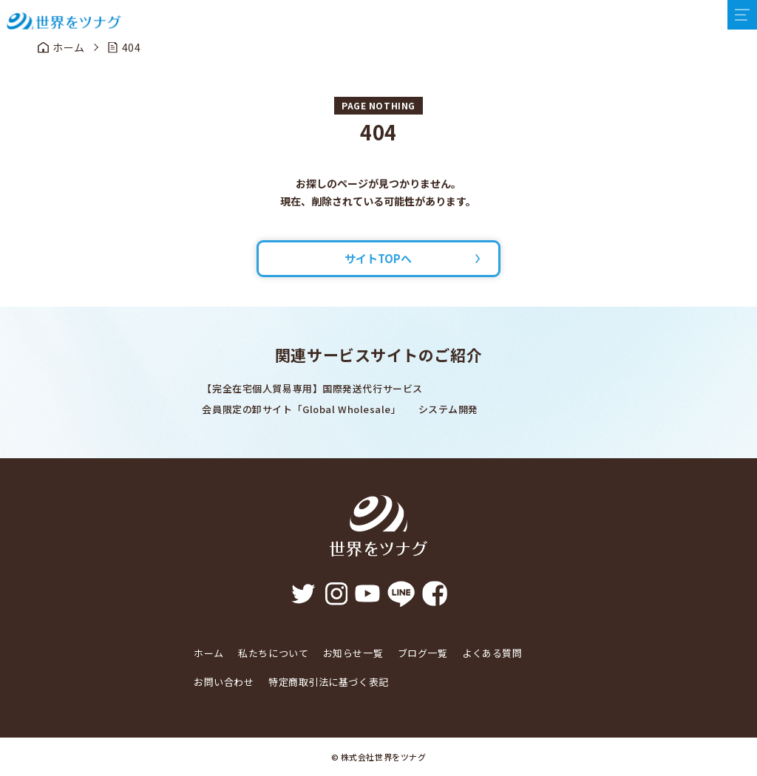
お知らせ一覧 (353, 653)
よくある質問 (492, 653)
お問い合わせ (224, 682)
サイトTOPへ (378, 258)
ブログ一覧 (423, 653)
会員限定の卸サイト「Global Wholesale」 (301, 409)
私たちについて (273, 653)
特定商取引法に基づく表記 (328, 682)
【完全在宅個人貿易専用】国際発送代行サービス (312, 388)
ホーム (209, 653)
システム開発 (448, 409)
